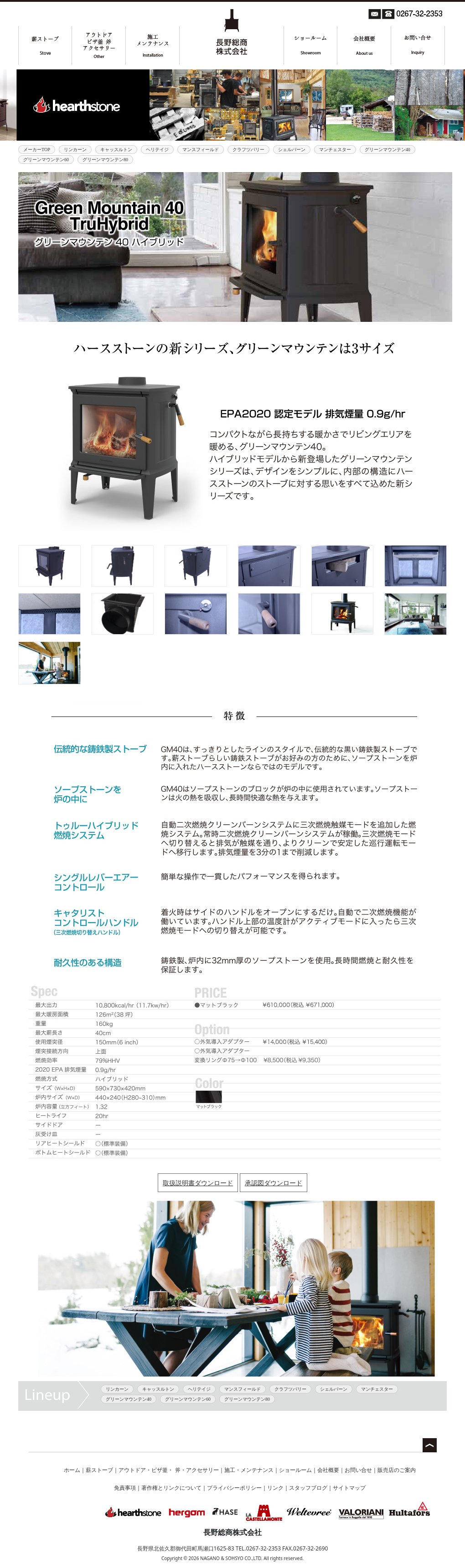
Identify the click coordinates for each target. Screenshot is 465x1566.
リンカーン (75, 149)
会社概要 (328, 1470)
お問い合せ (358, 1470)
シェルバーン (291, 149)
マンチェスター (335, 149)
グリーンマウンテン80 (105, 159)
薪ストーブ (99, 1470)
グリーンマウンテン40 (387, 149)
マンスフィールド (200, 149)
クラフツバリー (248, 149)
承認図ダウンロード (273, 1182)
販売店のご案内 (396, 1470)
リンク (275, 1488)
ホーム (72, 1470)
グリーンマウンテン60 (46, 159)
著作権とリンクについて (171, 1488)
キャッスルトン (116, 149)
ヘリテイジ (157, 149)
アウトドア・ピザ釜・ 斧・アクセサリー (168, 1470)
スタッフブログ (308, 1488)
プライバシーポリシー (234, 1488)
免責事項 (125, 1488)
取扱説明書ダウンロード (198, 1182)
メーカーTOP (36, 149)
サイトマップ (349, 1488)
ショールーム (295, 1470)
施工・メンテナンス (249, 1470)
